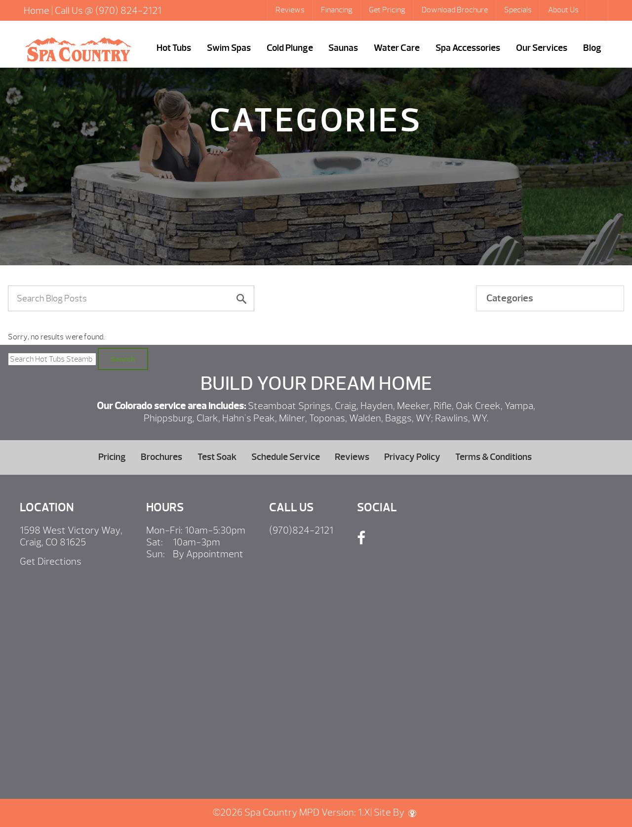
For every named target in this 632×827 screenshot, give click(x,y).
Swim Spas (229, 48)
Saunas (343, 48)
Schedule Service (285, 457)
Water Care (397, 48)
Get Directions (50, 561)
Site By (395, 812)
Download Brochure (455, 10)
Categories (509, 298)
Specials (518, 10)
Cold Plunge (290, 48)
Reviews (290, 10)
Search (598, 10)
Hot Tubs (174, 48)
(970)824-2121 (301, 530)
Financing (337, 10)
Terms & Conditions (493, 457)
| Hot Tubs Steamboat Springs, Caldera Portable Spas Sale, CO (78, 49)
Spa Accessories (467, 48)
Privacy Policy (412, 457)
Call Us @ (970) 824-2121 (108, 10)
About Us (563, 10)
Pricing (112, 457)
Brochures (161, 457)
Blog (592, 48)
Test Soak (217, 457)
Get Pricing (387, 10)
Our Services (541, 48)
